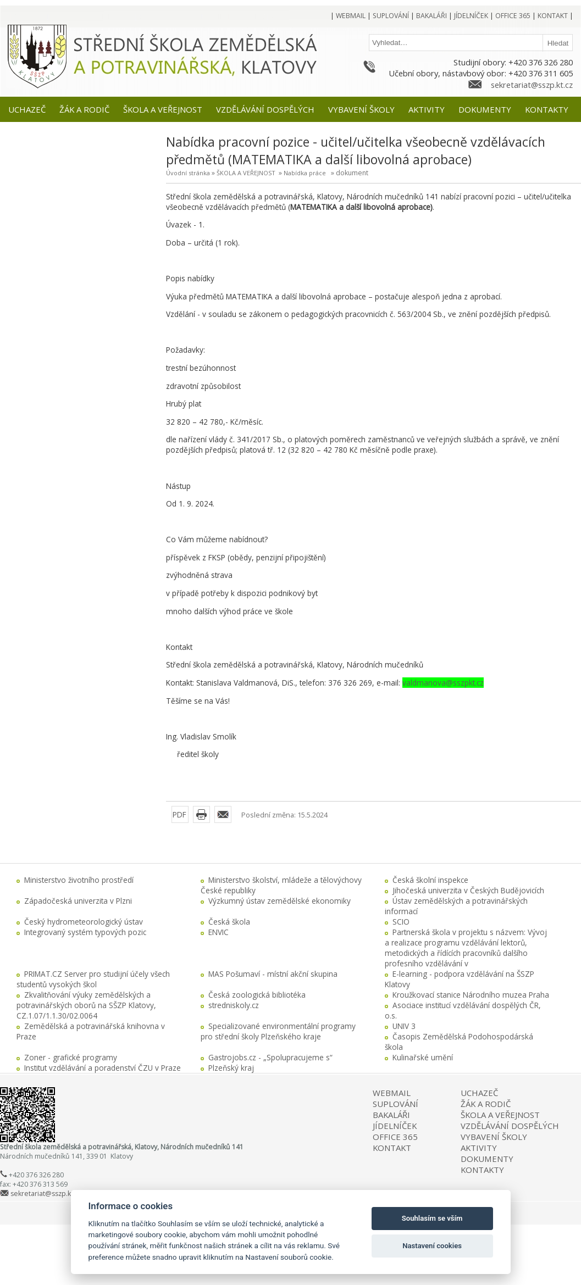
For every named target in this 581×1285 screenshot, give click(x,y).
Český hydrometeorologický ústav (83, 921)
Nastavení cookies (432, 1246)
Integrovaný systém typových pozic (85, 932)
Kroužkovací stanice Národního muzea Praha (470, 994)
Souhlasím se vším (432, 1218)
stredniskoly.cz (233, 1005)
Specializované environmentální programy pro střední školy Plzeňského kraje (278, 1031)
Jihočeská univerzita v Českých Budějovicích (468, 890)
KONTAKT (392, 1147)
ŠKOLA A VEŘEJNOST (246, 173)
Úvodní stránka (188, 173)
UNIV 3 (404, 1026)
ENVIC (218, 932)
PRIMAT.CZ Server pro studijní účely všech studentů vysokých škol (93, 979)
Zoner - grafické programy (70, 1057)
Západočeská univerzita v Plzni (78, 900)
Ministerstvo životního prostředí (79, 880)
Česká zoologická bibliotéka (257, 994)
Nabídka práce (305, 173)
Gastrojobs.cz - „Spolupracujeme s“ (270, 1057)
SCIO (401, 921)
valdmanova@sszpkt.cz (443, 682)
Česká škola (229, 921)
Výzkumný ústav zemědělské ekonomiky (279, 900)
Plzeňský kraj (231, 1068)
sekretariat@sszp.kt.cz (532, 84)
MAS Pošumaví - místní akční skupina (272, 974)
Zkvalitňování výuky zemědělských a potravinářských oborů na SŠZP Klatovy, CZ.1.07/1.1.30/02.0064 (86, 1005)
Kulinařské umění (422, 1057)
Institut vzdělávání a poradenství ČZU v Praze (102, 1068)
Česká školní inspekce (430, 880)
